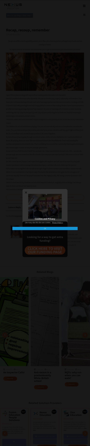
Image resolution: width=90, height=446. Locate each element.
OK (45, 228)
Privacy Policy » (57, 222)
